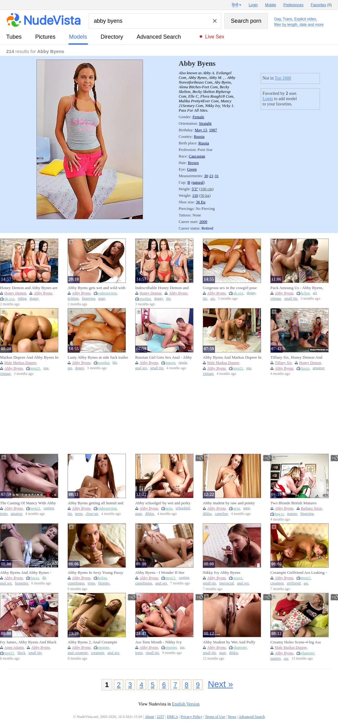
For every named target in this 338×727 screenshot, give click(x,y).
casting (49, 508)
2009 (203, 222)
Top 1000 (282, 78)
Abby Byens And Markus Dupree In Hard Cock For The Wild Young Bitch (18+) (232, 357)
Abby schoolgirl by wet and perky (162, 503)
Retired (207, 228)
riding (22, 299)
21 (211, 176)
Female (198, 117)
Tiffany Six (283, 363)
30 (206, 176)
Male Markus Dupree (20, 363)
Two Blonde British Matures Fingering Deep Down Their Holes (298, 503)
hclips (305, 293)
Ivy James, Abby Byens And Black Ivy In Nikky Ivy (28, 642)
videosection (107, 293)
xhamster (240, 647)
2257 (160, 717)
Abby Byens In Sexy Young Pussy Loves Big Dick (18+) (95, 572)
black (21, 653)
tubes (13, 37)
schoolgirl (183, 508)
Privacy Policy (191, 717)
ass (212, 299)
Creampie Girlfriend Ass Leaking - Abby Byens (298, 572)
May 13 (201, 130)
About (149, 717)
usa (46, 368)
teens (3, 514)
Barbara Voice (311, 508)
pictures (45, 37)
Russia (199, 136)
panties (275, 659)
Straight (205, 123)
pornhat (145, 299)
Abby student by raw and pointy (229, 503)
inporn (170, 363)
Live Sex (214, 36)
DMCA (172, 717)
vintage (275, 299)
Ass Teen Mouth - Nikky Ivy (158, 642)
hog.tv (279, 514)
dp (44, 578)
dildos (149, 514)
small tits (291, 299)
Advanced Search (159, 37)
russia (183, 363)
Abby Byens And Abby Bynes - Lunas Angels (25, 572)
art (315, 293)
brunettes (21, 583)
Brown (193, 163)
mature (292, 514)
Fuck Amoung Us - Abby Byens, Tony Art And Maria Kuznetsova (296, 287)
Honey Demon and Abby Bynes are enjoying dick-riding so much (29, 287)
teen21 (35, 368)
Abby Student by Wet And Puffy (229, 642)
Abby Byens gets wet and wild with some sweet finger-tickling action (97, 287)
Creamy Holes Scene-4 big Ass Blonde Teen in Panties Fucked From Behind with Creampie (300, 642)
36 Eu (200, 202)
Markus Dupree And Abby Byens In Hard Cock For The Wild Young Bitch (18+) (29, 357)
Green (192, 169)
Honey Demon (15, 293)
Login (268, 98)
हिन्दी (235, 5)
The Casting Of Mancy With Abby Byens (28, 503)
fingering (88, 299)
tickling (73, 299)
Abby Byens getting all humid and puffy (95, 503)
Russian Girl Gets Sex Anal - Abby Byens (163, 357)
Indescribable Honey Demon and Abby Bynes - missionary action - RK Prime (165, 287)
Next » (220, 684)
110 (195, 195)
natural (198, 182)
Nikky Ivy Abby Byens (221, 572)
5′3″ (195, 189)
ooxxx (238, 578)
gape (101, 299)
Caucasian (197, 156)
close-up (92, 514)
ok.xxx (9, 299)
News (232, 717)
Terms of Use (215, 717)
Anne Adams (14, 647)
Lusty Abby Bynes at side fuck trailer (98, 357)
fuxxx (305, 368)
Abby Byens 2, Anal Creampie (92, 642)
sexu (169, 508)
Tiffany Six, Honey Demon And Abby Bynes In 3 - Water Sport (296, 357)
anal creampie (78, 653)
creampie (277, 583)
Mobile (270, 5)
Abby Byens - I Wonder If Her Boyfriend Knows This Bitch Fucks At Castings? (164, 572)
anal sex (141, 368)
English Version (186, 704)
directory (112, 37)
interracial (226, 583)
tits (168, 299)
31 (217, 176)
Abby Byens (43, 293)
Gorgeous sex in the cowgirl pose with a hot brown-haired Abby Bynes (233, 287)
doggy (34, 299)
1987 (213, 130)
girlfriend (294, 583)
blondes (103, 583)
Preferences (293, 5)
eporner (103, 647)
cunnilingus (76, 583)
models (78, 37)
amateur (318, 368)
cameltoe (221, 514)
